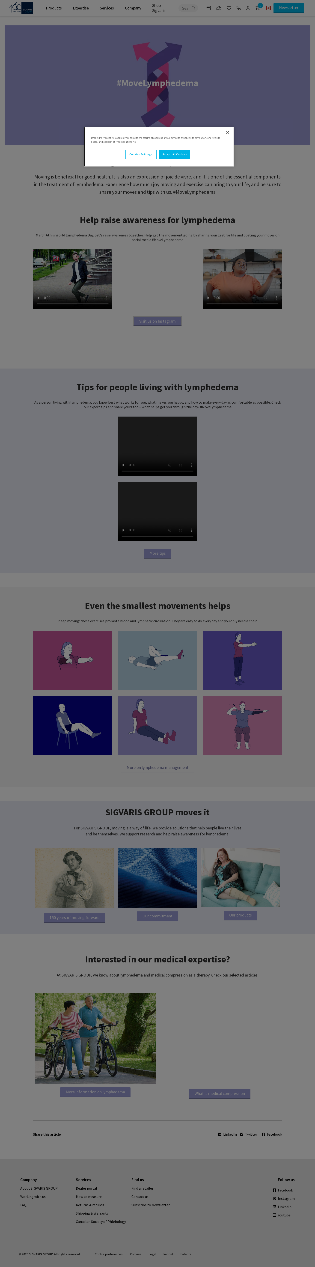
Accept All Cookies (175, 154)
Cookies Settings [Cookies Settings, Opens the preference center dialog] (140, 154)
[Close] (228, 132)
